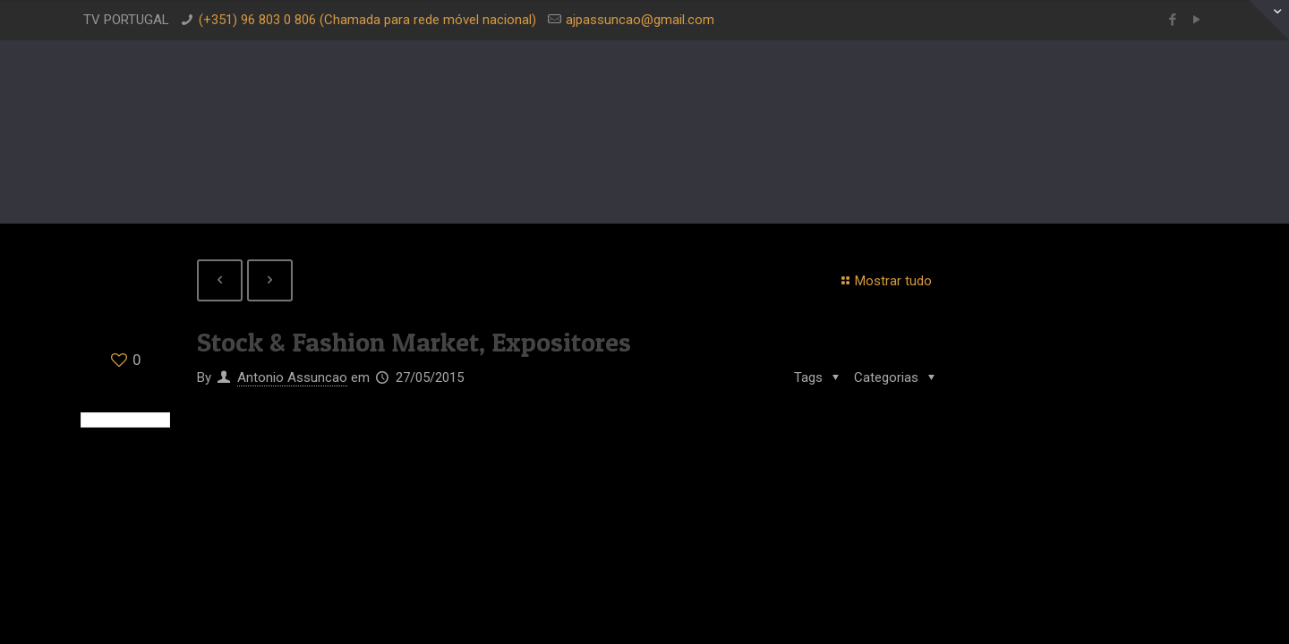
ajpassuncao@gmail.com (640, 20)
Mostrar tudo (884, 281)
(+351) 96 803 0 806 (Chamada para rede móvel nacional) (367, 20)
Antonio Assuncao (292, 377)
